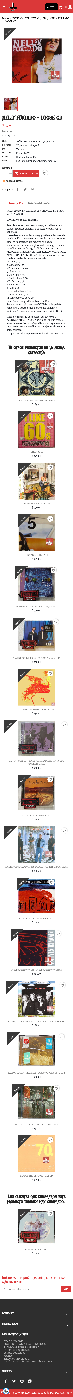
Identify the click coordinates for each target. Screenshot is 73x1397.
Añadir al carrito (26, 173)
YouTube (25, 1381)
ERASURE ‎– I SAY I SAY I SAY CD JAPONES (36, 606)
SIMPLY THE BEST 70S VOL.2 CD (36, 1176)
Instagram (34, 1381)
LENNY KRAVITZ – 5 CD (37, 555)
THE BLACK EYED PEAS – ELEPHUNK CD (36, 400)
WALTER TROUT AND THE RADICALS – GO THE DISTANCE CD (36, 866)
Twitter (16, 1381)
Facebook (9, 1381)
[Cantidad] (5, 173)
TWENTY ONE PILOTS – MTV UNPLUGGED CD (36, 658)
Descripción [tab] (16, 203)
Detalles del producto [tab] (40, 203)
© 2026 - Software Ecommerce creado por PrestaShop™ (37, 1392)
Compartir (17, 189)
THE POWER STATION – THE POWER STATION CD (36, 970)
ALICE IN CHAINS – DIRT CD (36, 815)
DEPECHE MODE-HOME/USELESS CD (36, 918)
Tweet (25, 189)
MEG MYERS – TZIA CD (36, 1249)
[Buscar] (51, 6)
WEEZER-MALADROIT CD (36, 503)
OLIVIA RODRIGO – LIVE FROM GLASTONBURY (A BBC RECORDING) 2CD (36, 762)
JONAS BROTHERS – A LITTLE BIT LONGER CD (36, 1124)
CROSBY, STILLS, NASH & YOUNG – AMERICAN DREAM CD (36, 1021)
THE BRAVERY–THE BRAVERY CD (36, 709)
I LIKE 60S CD (36, 452)
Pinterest (33, 189)
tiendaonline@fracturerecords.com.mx (28, 1361)
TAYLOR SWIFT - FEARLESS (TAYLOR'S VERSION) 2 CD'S (36, 1073)
